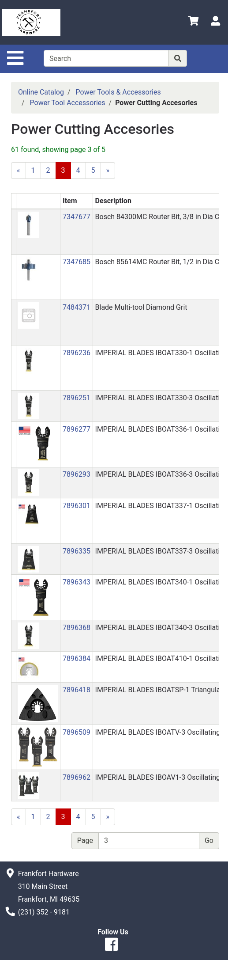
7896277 (76, 429)
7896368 (76, 627)
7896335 (76, 551)
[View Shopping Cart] (193, 22)
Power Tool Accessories (67, 103)
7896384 (76, 658)
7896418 (76, 690)
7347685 (76, 262)
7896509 (76, 732)
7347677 (76, 216)
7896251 (76, 398)
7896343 (76, 582)
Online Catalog (41, 92)
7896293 (76, 474)
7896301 (76, 505)
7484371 (76, 307)
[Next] (108, 170)
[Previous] (18, 170)
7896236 (76, 353)
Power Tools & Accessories (118, 92)
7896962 (76, 777)
